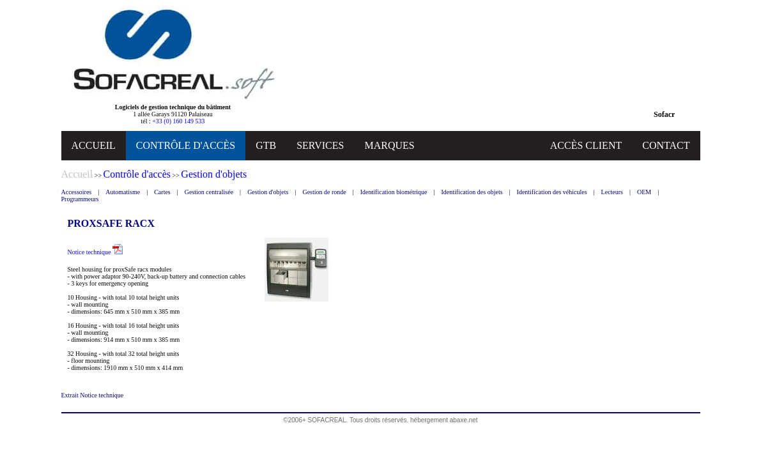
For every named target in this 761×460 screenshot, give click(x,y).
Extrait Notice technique (92, 395)
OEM (644, 191)
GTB (266, 145)
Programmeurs (80, 199)
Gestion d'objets (267, 191)
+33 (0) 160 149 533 (178, 121)
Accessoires (76, 191)
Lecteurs (612, 191)
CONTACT (665, 145)
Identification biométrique (393, 191)
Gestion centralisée (209, 191)
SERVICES (320, 145)
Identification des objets (471, 191)
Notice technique (95, 252)
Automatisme (122, 191)
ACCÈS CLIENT (586, 145)
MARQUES (389, 145)
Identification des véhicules (552, 191)
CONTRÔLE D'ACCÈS (185, 145)
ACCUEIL (94, 145)
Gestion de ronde (324, 191)
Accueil (77, 174)
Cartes (162, 191)
